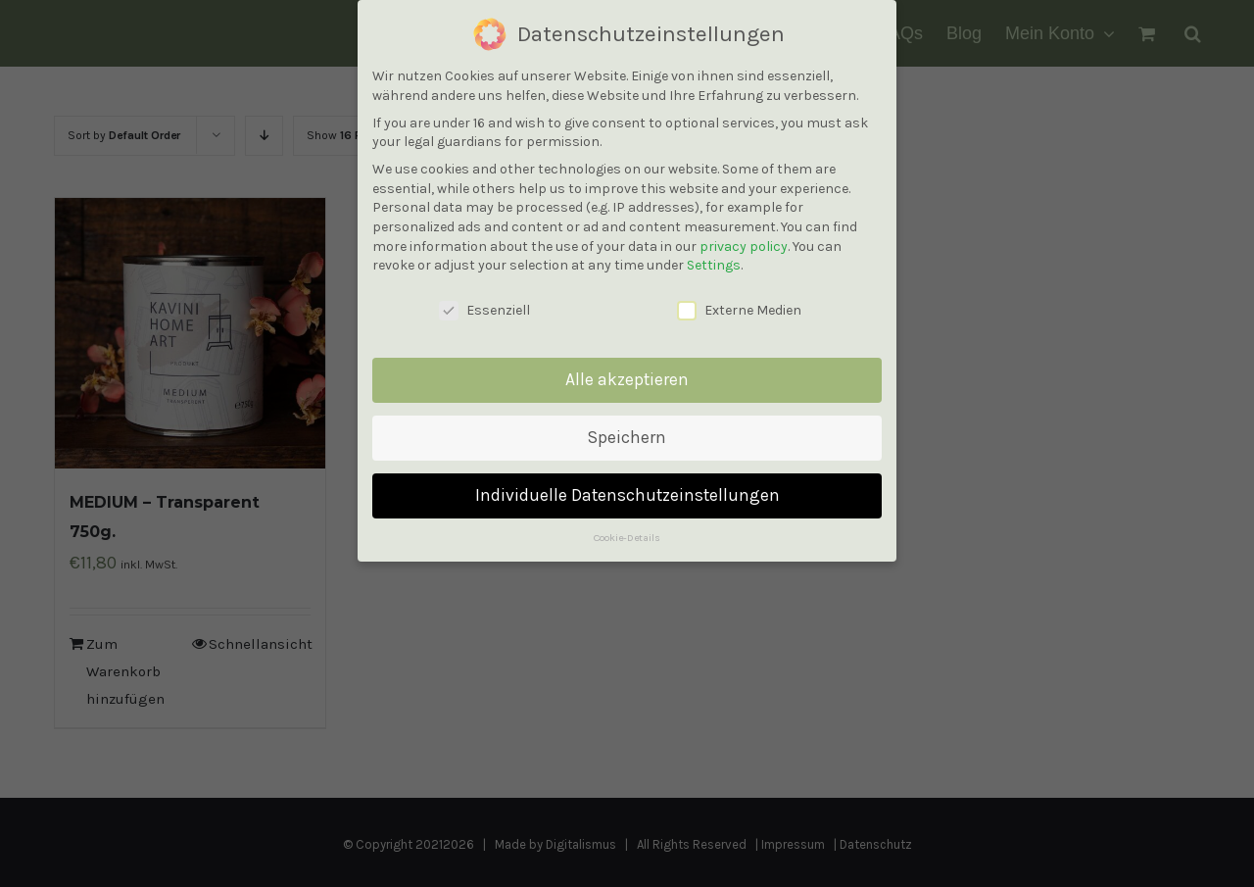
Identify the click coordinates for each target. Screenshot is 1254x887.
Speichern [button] (627, 434)
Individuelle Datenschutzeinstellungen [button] (627, 492)
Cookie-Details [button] (627, 533)
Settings (714, 262)
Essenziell (484, 307)
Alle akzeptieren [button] (627, 376)
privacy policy (743, 242)
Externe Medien (739, 307)
